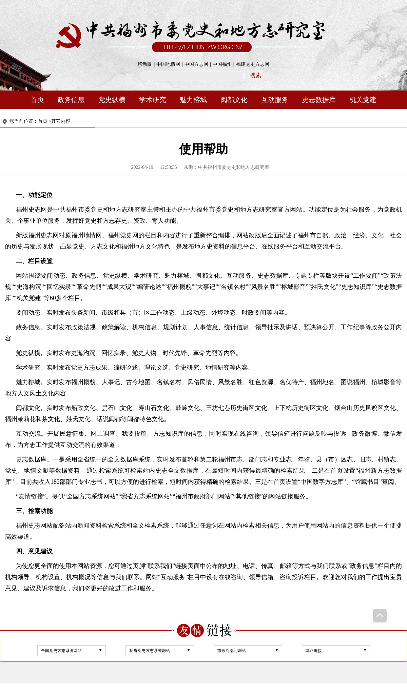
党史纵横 (111, 99)
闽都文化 (234, 99)
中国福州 (222, 64)
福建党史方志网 (252, 64)
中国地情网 (168, 64)
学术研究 (152, 99)
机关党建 (362, 99)
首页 (37, 99)
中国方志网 (196, 64)
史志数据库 (319, 99)
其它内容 (60, 121)
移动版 (145, 64)
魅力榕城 (193, 99)
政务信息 (71, 99)
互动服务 (274, 99)
